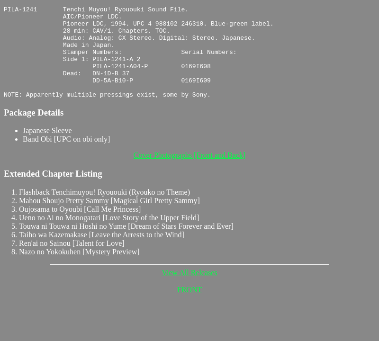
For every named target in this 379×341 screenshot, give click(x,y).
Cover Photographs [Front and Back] (189, 174)
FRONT (189, 308)
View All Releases (189, 291)
